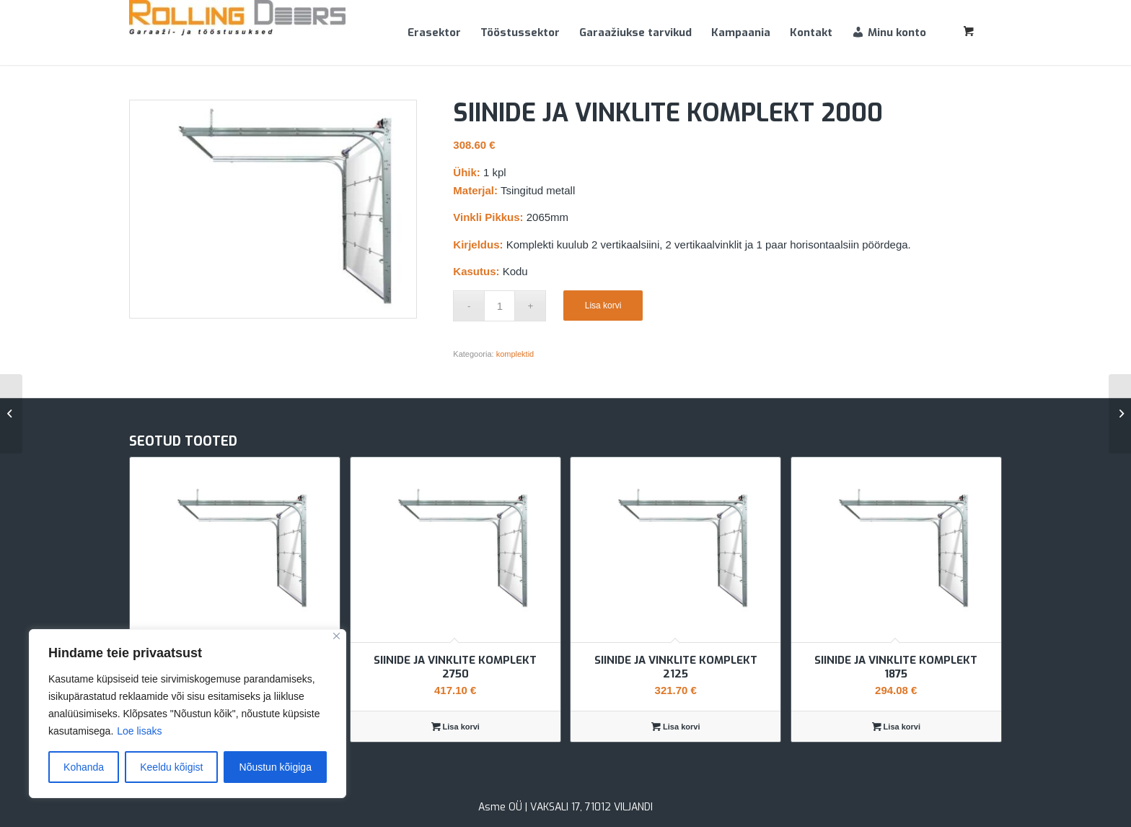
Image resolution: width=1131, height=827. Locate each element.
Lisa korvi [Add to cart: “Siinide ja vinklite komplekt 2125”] (675, 726)
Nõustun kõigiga (275, 767)
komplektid (515, 354)
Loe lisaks (139, 731)
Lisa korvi (603, 305)
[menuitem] (434, 32)
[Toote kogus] (499, 305)
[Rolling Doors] (237, 32)
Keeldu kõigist (171, 767)
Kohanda (83, 767)
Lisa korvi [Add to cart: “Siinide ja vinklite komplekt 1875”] (896, 726)
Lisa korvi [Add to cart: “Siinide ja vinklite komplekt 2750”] (455, 726)
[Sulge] (336, 636)
